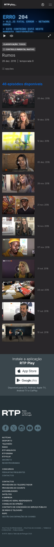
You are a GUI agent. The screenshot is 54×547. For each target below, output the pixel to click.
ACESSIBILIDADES (10, 491)
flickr (37, 428)
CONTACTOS (8, 481)
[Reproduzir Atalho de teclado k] (4, 35)
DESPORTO (7, 441)
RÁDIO (5, 447)
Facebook (5, 428)
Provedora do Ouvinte (13, 488)
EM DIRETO (7, 460)
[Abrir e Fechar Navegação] (50, 4)
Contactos (8, 475)
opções (8, 68)
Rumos (8, 55)
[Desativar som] (11, 35)
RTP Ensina (7, 453)
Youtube (29, 428)
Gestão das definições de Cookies (19, 517)
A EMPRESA (7, 497)
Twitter (13, 428)
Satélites (7, 494)
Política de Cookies (32, 528)
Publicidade (18, 530)
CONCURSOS (8, 469)
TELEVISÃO (7, 444)
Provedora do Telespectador (17, 485)
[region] (27, 24)
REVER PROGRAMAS (11, 463)
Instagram (21, 428)
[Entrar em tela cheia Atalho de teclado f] (49, 35)
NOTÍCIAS (6, 437)
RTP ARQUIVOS (9, 450)
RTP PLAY (6, 457)
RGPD (4, 513)
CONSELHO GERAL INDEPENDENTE (17, 501)
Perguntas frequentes (13, 472)
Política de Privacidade (12, 528)
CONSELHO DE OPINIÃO (12, 504)
